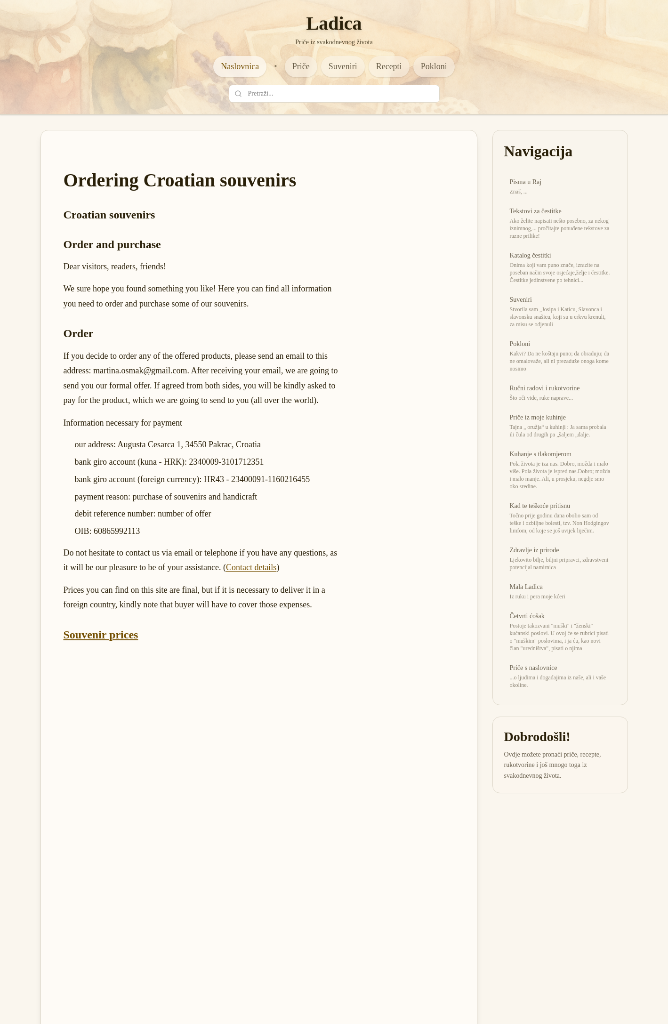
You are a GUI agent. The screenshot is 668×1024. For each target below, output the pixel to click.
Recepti (389, 66)
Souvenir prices (101, 635)
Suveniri (343, 66)
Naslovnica (240, 66)
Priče (301, 66)
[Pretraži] (238, 93)
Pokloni (434, 66)
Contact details (251, 567)
